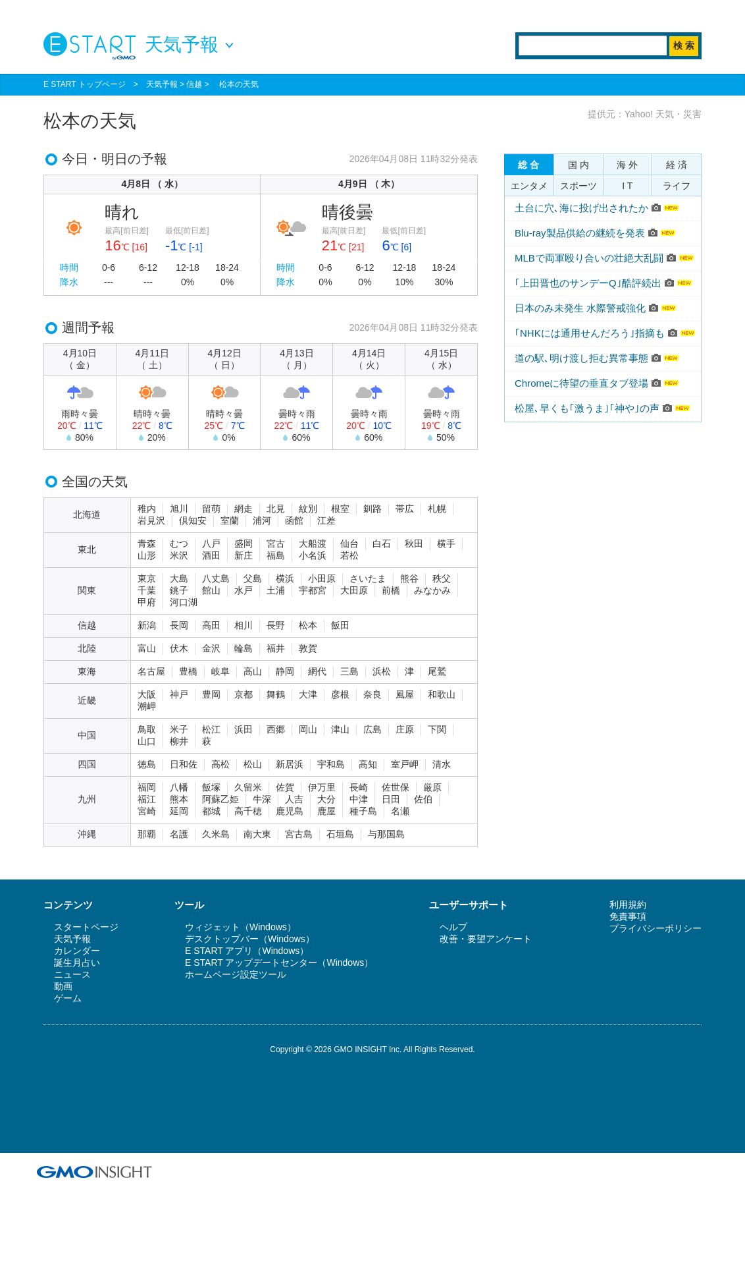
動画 (63, 986)
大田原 (354, 590)
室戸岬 (405, 764)
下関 (437, 729)
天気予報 (162, 84)
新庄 (243, 555)
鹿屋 (326, 811)
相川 (243, 625)
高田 (211, 625)
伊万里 (322, 787)
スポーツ (578, 186)
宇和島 (331, 764)
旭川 (179, 508)
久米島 (216, 834)
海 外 (627, 164)
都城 (211, 811)
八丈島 (216, 578)
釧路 (372, 508)
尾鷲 (437, 671)
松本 (308, 625)
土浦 (276, 590)
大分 (326, 799)
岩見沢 (151, 520)
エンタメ (529, 186)
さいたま (367, 578)
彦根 (340, 694)
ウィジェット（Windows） (240, 927)
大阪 (147, 694)
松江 (211, 729)
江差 (326, 520)
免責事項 (627, 916)
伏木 (179, 648)
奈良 (372, 694)
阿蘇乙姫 (220, 799)
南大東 (257, 834)
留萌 (211, 508)
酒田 (211, 555)
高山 (253, 671)
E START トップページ (84, 84)
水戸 (243, 590)
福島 (276, 555)
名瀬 (400, 811)
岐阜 (220, 671)
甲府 (147, 602)
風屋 (405, 694)
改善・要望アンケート (486, 939)
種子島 (363, 811)
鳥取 (147, 729)
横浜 (285, 578)
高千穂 (248, 811)
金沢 (211, 648)
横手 (446, 543)
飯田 (340, 625)
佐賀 (285, 787)
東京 (147, 578)
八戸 (211, 543)
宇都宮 (312, 590)
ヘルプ (453, 927)
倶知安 (193, 520)
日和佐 (183, 764)
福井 (276, 648)
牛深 (262, 799)
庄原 (405, 729)
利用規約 (627, 904)
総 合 (528, 164)
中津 (358, 799)
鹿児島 (289, 811)
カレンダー (77, 950)
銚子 (179, 590)
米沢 (179, 555)
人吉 (294, 799)
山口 (147, 741)
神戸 (179, 694)
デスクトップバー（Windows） (250, 939)
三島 (349, 671)
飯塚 (211, 787)
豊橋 (188, 671)
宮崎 (147, 811)
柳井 (179, 741)
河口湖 (183, 602)
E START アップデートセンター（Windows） (279, 962)
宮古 (276, 543)
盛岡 (243, 543)
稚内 (147, 508)
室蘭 (229, 520)
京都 (243, 694)
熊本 (179, 799)
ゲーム (68, 998)
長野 (276, 625)
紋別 (308, 508)
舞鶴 (276, 694)
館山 (211, 590)
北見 (276, 508)
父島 (253, 578)
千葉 (147, 590)
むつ (179, 543)
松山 (253, 764)
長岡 (179, 625)
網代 (317, 671)
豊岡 (211, 694)
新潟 (147, 625)
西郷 (276, 729)
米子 (179, 729)
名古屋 (151, 671)
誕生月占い (77, 962)
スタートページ (86, 927)
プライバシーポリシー (655, 928)
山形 (147, 555)
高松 (220, 764)
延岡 (179, 811)
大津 (308, 694)
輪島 (243, 648)
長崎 (358, 787)
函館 (294, 520)
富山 (147, 648)
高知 (368, 764)
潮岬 (147, 706)
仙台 (349, 543)
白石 (381, 543)
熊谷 (409, 578)
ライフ (676, 186)
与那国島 (386, 834)
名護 (179, 834)
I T (627, 186)
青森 (147, 543)
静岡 (285, 671)
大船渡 (312, 543)
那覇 (147, 834)
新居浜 (289, 764)
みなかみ (432, 590)
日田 (391, 799)
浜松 (381, 671)
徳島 (147, 764)
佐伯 (423, 799)
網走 (243, 508)
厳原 (432, 787)
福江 (147, 799)
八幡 (179, 787)
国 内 (578, 164)
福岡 (147, 787)
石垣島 (340, 834)
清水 (441, 764)
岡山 (308, 729)
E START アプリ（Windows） (247, 950)
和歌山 (441, 694)
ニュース (72, 974)
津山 (340, 729)
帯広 (405, 508)
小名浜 (312, 555)
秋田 (414, 543)
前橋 (391, 590)
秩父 (441, 578)
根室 (340, 508)
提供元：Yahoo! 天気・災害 (645, 114)
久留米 (248, 787)
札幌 (437, 508)
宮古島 (299, 834)
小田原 (322, 578)
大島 (179, 578)
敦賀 (308, 648)
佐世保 (395, 787)
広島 (372, 729)
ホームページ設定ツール (235, 974)
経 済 (676, 164)
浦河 (262, 520)
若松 (349, 555)
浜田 (243, 729)
